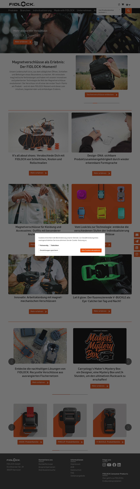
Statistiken (55, 245)
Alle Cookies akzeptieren (91, 250)
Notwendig (44, 245)
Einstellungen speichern (49, 250)
